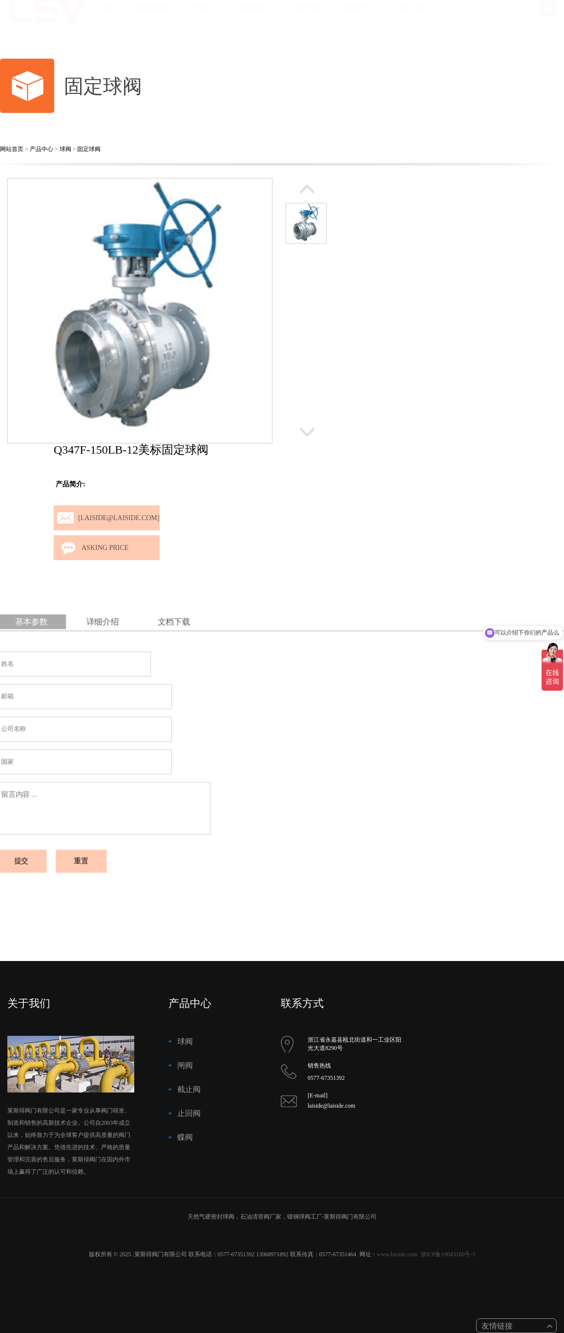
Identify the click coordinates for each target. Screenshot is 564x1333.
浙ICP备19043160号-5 (448, 1254)
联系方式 (359, 18)
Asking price (105, 547)
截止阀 (189, 1089)
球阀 (65, 149)
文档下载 (184, 634)
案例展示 (256, 18)
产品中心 (204, 18)
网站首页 (11, 149)
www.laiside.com (397, 1254)
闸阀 (185, 1065)
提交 (45, 852)
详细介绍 (119, 634)
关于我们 (307, 18)
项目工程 (411, 18)
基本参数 (54, 634)
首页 (108, 18)
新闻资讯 (152, 18)
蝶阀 (185, 1137)
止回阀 (189, 1113)
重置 (99, 852)
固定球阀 (89, 149)
